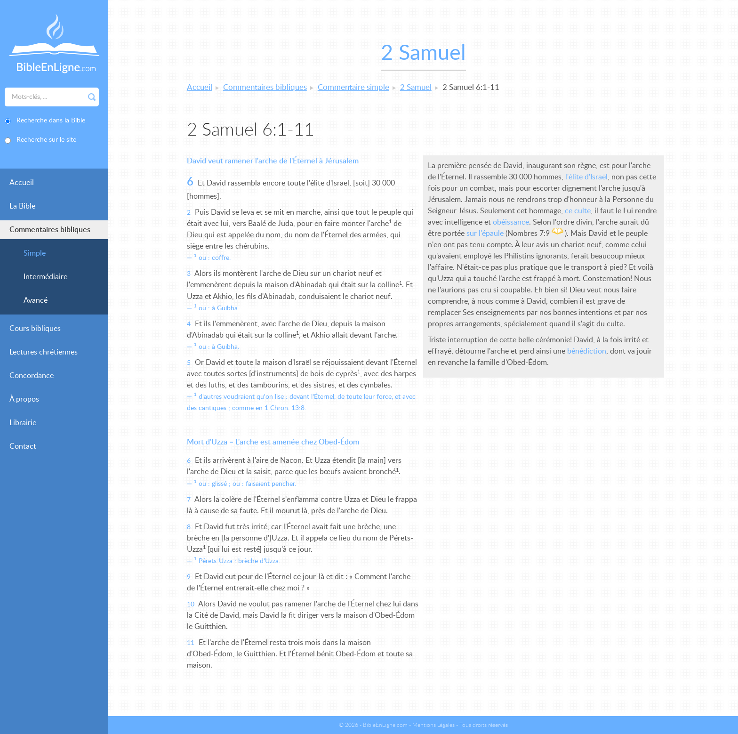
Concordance (31, 375)
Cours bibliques (35, 328)
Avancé (36, 300)
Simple (35, 253)
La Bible (22, 206)
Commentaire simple (353, 87)
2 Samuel (416, 87)
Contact (22, 446)
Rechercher (92, 97)
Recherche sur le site (46, 140)
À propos (24, 399)
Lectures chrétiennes (43, 352)
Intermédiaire (45, 277)
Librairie (22, 423)
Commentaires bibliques (49, 230)
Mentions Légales (433, 725)
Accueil (21, 182)
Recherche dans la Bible (50, 120)
